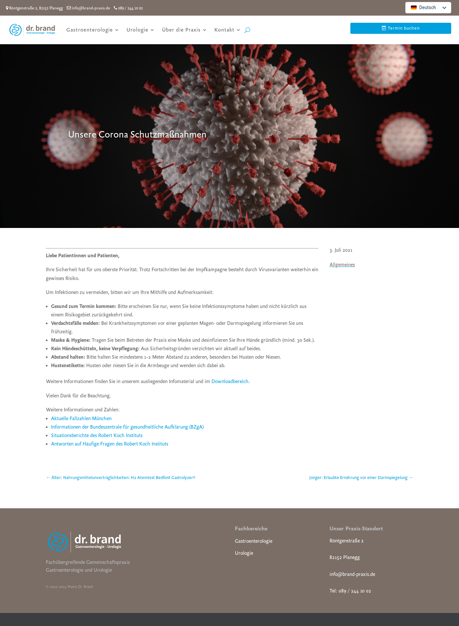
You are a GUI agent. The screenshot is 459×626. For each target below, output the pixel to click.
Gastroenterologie (89, 30)
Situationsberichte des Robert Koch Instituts (96, 435)
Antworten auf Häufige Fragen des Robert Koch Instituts (109, 444)
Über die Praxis (181, 30)
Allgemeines (342, 265)
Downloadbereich (230, 381)
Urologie (137, 30)
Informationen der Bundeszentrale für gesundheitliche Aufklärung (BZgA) (127, 427)
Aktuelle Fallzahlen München (81, 418)
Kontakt (224, 30)
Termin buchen (404, 28)
